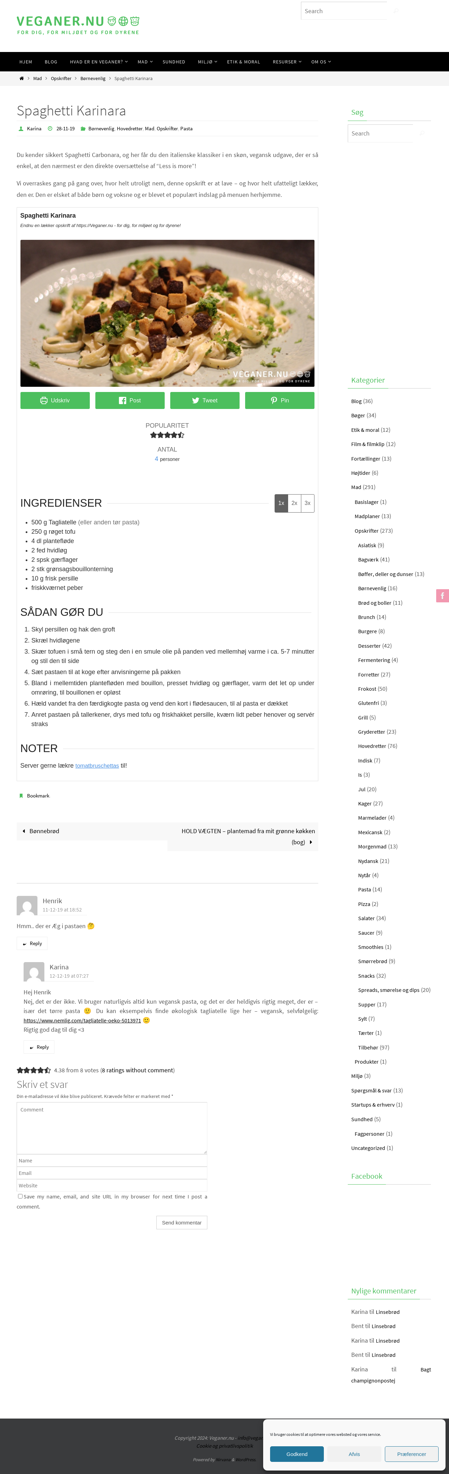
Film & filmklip (370, 444)
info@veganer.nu (256, 1449)
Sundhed (363, 1130)
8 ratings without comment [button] (137, 1070)
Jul (362, 789)
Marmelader (374, 817)
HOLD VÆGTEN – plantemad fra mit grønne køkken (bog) (248, 836)
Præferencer (411, 1454)
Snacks (367, 975)
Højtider (361, 473)
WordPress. (245, 1471)
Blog (357, 401)
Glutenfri (369, 703)
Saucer (367, 932)
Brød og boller (377, 603)
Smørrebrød (374, 961)
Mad (37, 78)
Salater (367, 918)
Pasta (197, 128)
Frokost (368, 688)
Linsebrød (389, 1323)
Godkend (297, 1454)
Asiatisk (368, 545)
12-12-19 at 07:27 (69, 975)
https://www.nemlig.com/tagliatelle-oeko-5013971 (90, 1020)
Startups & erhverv (375, 1116)
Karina (34, 128)
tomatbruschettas (99, 765)
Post (130, 400)
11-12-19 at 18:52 (62, 909)
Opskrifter (61, 78)
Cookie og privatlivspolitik (224, 1457)
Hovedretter (136, 128)
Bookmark (39, 795)
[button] (153, 434)
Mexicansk (371, 832)
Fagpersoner (371, 1145)
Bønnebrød (39, 831)
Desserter (370, 645)
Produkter (368, 1072)
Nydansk (369, 861)
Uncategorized (370, 1159)
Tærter (366, 1044)
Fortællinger (367, 458)
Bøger (359, 415)
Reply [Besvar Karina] (39, 1047)
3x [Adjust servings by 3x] (308, 503)
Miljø (357, 1087)
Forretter (369, 674)
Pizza (365, 904)
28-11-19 (67, 128)
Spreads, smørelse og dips (394, 990)
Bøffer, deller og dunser (388, 574)
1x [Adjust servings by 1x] (281, 503)
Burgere (368, 631)
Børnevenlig (92, 78)
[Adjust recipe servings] (156, 458)
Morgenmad (374, 846)
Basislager (368, 502)
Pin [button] (279, 400)
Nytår (365, 875)
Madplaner (369, 516)
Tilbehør (369, 1058)
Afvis (354, 1454)
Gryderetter (373, 731)
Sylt (363, 1029)
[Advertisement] (389, 257)
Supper (367, 1015)
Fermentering (376, 660)
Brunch (367, 617)
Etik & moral (367, 430)
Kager (365, 803)
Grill (363, 717)
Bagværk (369, 559)
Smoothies (372, 947)
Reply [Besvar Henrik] (32, 943)
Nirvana (223, 1471)
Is (360, 774)
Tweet (204, 400)
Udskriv (55, 400)
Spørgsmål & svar (374, 1101)
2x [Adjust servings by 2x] (294, 503)
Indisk (366, 760)
